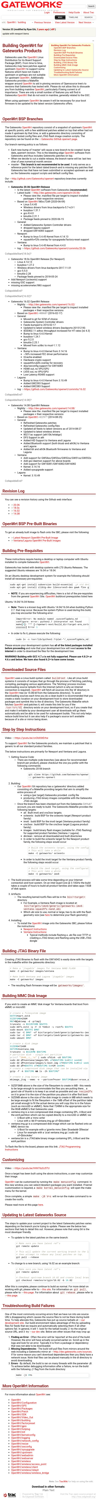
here (47, 916)
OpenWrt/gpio (19, 1429)
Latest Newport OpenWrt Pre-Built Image (34, 537)
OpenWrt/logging (20, 1441)
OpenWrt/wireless (21, 1464)
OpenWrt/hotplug (20, 1432)
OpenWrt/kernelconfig (23, 1438)
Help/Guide (74, 12)
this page (27, 1296)
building (22, 22)
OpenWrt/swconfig (21, 1450)
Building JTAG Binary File (65, 62)
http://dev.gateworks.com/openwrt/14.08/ (50, 408)
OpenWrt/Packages (22, 1412)
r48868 (42, 313)
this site (45, 1292)
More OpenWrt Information (66, 75)
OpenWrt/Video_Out (22, 1421)
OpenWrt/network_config (25, 1444)
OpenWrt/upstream (21, 1456)
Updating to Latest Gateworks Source (71, 70)
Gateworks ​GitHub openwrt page (58, 139)
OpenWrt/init (18, 1435)
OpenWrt (11, 22)
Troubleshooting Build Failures (68, 72)
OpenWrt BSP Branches (64, 47)
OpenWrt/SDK (18, 1418)
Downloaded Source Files (65, 57)
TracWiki (63, 1485)
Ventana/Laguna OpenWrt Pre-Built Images (36, 540)
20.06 (15, 504)
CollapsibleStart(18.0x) (17, 253)
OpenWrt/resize (19, 1447)
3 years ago (42, 29)
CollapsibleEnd (13, 290)
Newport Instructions (35, 930)
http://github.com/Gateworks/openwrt (31, 178)
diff (52, 29)
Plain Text (48, 1493)
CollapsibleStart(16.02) (17, 296)
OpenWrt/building (20, 1424)
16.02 (15, 510)
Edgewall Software (34, 1500)
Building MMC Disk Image (66, 65)
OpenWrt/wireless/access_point (28, 1467)
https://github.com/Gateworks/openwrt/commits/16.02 (54, 389)
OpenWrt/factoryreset (23, 1426)
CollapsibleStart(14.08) (17, 400)
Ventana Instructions (35, 933)
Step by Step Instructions (65, 60)
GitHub (87, 804)
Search (88, 17)
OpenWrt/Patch (19, 1415)
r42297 (42, 417)
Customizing (59, 67)
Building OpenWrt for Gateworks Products (71, 45)
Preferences (59, 12)
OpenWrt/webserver (22, 1462)
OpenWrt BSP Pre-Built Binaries (68, 52)
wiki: (4, 22)
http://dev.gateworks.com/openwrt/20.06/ (55, 192)
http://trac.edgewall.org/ (84, 1500)
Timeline (73, 17)
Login (47, 12)
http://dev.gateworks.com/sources (71, 1355)
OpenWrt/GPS (18, 1409)
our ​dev (34, 1335)
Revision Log (60, 50)
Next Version (85, 22)
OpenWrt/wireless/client (24, 1470)
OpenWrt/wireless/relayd (25, 1473)
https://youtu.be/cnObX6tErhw (30, 738)
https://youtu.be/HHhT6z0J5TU (31, 1170)
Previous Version (42, 22)
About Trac (88, 12)
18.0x (15, 507)
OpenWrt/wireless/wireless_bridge (30, 1476)
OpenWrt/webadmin (22, 1459)
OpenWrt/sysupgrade (22, 1453)
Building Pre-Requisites (64, 55)
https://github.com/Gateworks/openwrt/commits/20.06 (54, 248)
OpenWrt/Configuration (24, 1406)
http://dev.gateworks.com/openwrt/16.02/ (50, 304)
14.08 (15, 513)
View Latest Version (65, 22)
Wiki (60, 17)
